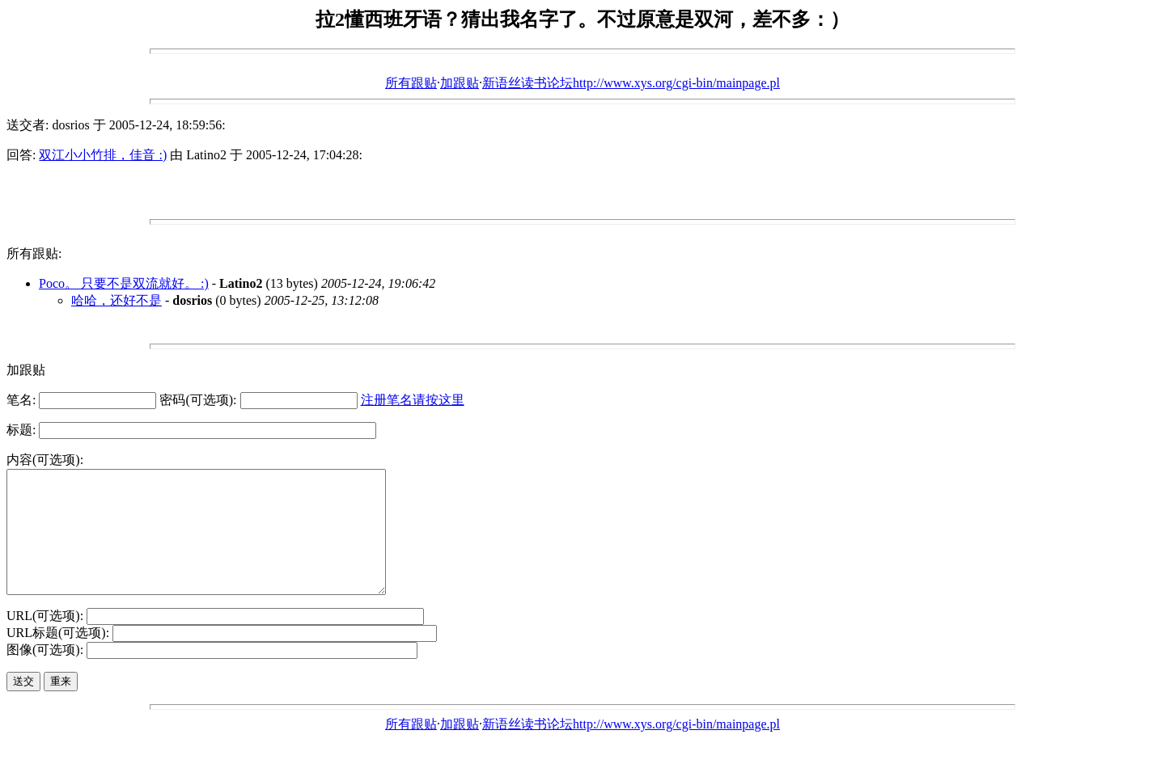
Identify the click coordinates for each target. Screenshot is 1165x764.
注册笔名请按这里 (412, 400)
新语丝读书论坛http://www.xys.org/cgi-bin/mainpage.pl (631, 83)
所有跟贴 (411, 83)
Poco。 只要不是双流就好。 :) (124, 283)
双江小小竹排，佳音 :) (103, 155)
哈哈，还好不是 (116, 300)
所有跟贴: (33, 253)
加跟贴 (459, 83)
